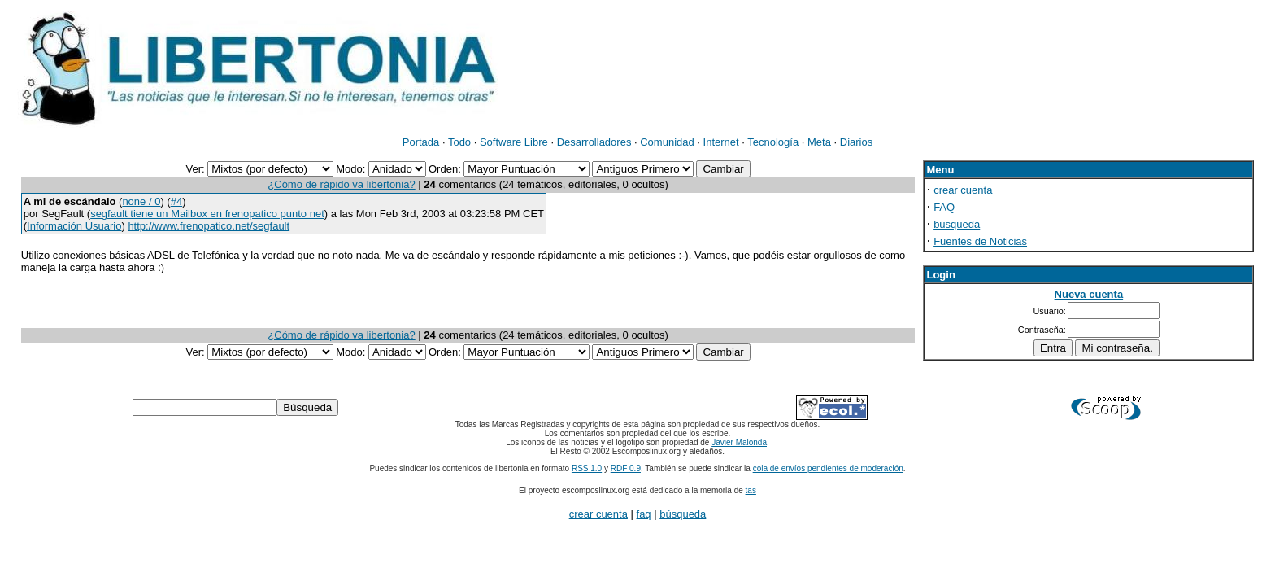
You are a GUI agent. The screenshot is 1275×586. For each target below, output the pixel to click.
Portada (421, 142)
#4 (176, 201)
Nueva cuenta (1089, 294)
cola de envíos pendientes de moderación (828, 468)
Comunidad (667, 142)
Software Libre (514, 142)
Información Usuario (74, 226)
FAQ (944, 207)
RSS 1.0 (587, 468)
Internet (721, 142)
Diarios (856, 142)
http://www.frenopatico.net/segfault (208, 226)
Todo (459, 142)
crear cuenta (962, 190)
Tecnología (773, 142)
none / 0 (141, 201)
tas (751, 490)
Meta (819, 142)
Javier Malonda (739, 442)
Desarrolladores (594, 142)
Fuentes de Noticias (980, 241)
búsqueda (956, 224)
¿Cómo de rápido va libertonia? (341, 184)
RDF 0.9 (626, 468)
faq (644, 514)
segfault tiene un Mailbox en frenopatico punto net (207, 214)
